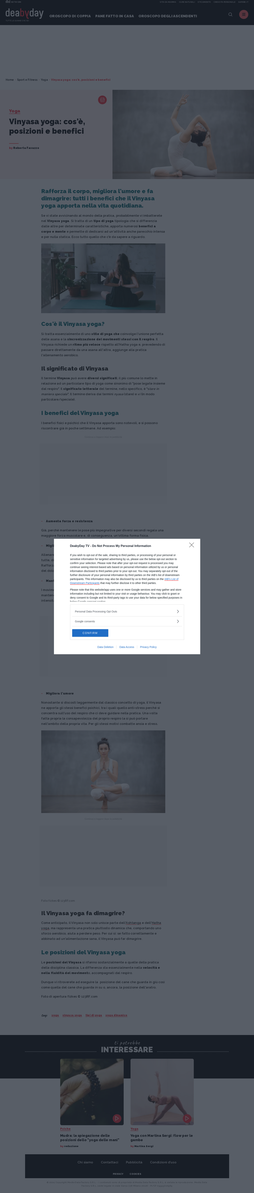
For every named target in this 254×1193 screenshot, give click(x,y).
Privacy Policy (148, 647)
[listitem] (127, 611)
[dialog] (127, 596)
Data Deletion (105, 647)
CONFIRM (90, 632)
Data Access (126, 647)
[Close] (192, 546)
